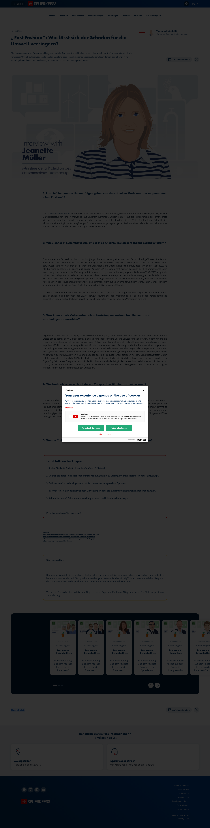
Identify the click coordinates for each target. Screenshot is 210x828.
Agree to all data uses (91, 428)
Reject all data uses (119, 428)
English (69, 390)
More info (69, 408)
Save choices (105, 434)
